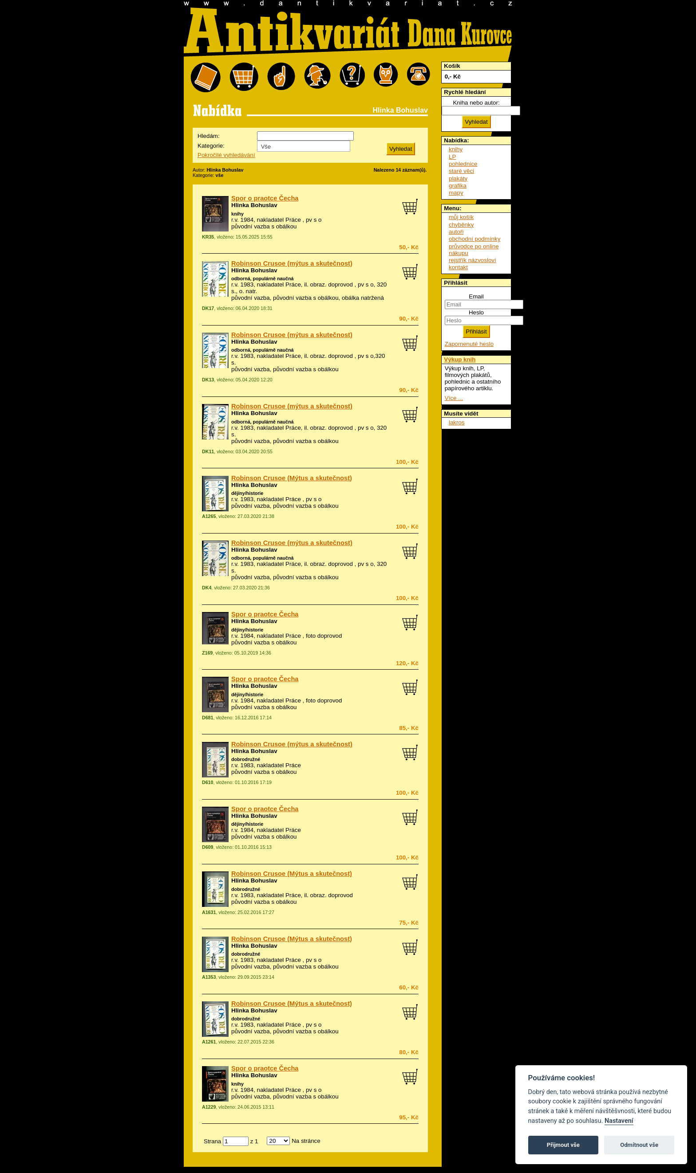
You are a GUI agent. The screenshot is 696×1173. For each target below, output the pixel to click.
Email (476, 296)
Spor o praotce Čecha (265, 198)
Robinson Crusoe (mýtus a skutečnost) (291, 263)
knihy (237, 213)
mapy (456, 192)
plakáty (458, 178)
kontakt (458, 267)
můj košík (461, 217)
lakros (457, 422)
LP (452, 156)
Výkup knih (459, 359)
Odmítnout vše (639, 1145)
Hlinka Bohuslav (254, 205)
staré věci (461, 171)
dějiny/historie (247, 493)
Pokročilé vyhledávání (226, 155)
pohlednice (463, 164)
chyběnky (461, 224)
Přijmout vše (563, 1145)
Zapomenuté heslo (469, 344)
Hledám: (209, 136)
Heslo (476, 312)
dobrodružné (245, 759)
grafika (458, 185)
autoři (456, 231)
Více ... (454, 398)
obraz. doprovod (331, 284)
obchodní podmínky (474, 238)
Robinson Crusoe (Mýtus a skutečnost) (291, 478)
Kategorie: (211, 145)
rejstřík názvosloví (472, 260)
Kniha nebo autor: (476, 102)
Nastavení (619, 1121)
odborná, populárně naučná (262, 278)
